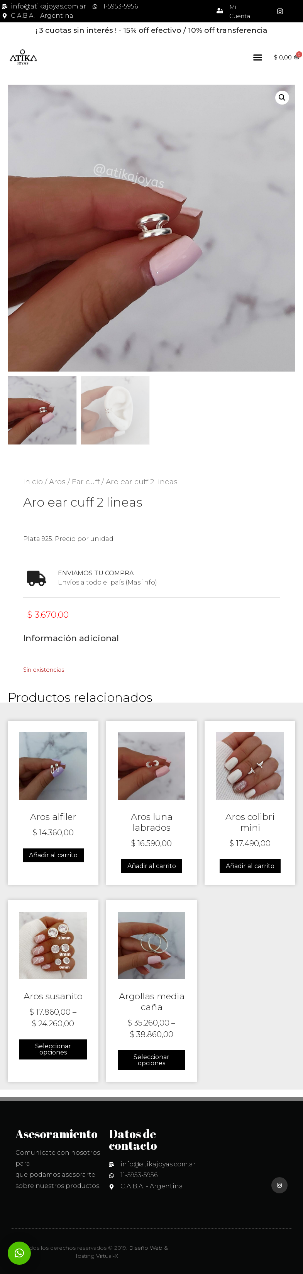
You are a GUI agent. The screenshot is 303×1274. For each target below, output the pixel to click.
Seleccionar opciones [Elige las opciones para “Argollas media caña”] (151, 1060)
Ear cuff (86, 481)
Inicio (33, 481)
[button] (258, 57)
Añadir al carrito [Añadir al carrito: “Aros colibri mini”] (250, 866)
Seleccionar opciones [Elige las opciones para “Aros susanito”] (53, 1049)
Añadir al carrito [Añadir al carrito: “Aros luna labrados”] (151, 866)
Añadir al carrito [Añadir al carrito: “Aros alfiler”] (53, 855)
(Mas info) (141, 582)
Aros (57, 481)
